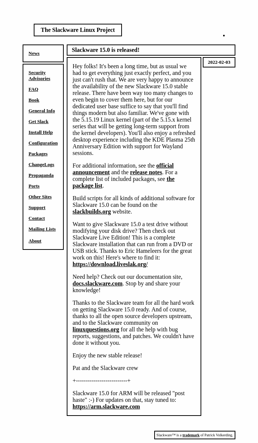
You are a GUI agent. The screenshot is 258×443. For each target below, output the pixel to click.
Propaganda (41, 175)
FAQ (33, 89)
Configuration (43, 143)
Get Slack (39, 121)
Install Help (41, 132)
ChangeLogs (41, 164)
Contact (37, 218)
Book (34, 100)
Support (37, 207)
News (34, 53)
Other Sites (40, 196)
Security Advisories (39, 75)
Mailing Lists (42, 229)
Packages (38, 153)
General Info (42, 110)
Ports (34, 186)
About (35, 241)
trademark (190, 435)
